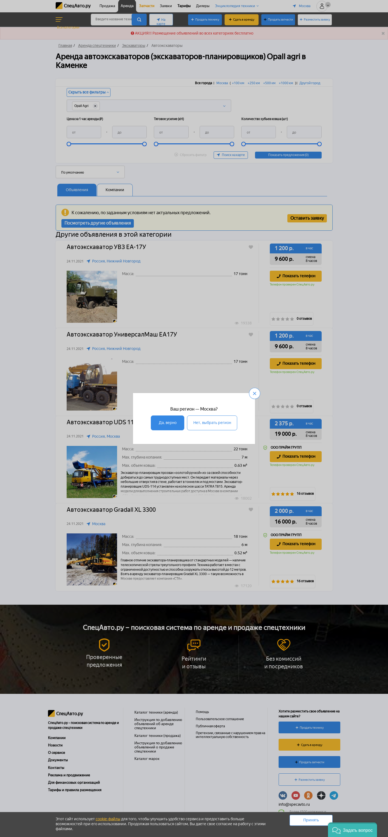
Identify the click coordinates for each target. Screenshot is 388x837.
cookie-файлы (108, 819)
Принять (311, 820)
